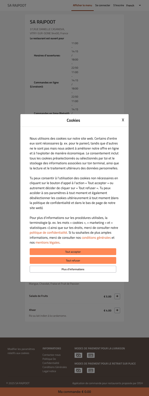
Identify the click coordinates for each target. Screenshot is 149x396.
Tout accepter (73, 252)
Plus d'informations (73, 269)
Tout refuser (73, 260)
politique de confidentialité (48, 232)
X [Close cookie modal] (123, 120)
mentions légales (48, 242)
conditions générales (96, 237)
